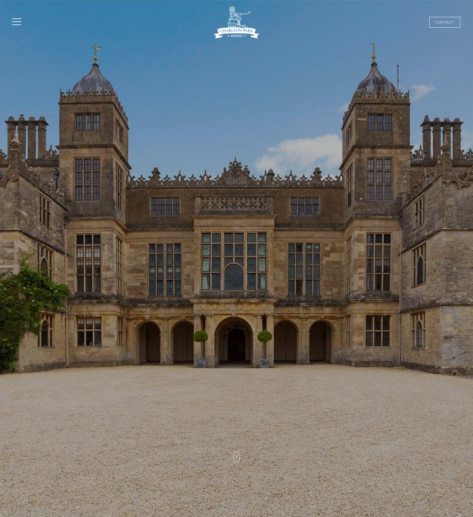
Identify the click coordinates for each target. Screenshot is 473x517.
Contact (445, 22)
